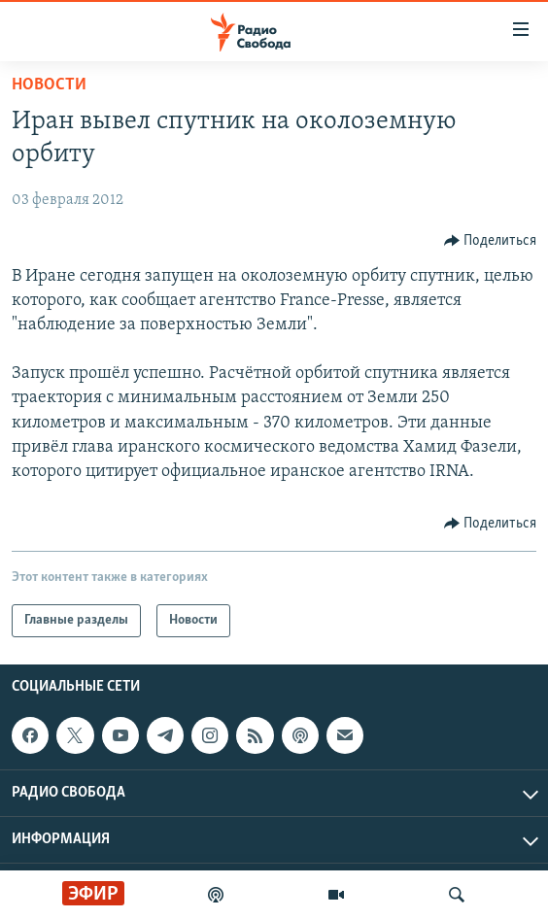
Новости (49, 85)
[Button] (490, 241)
